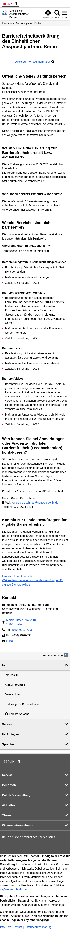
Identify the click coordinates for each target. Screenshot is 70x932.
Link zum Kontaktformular (17, 576)
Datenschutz (12, 694)
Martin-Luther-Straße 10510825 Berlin (21, 622)
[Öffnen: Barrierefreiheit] (48, 14)
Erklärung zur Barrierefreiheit (22, 704)
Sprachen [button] (8, 744)
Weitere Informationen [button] (17, 825)
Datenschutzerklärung (37, 927)
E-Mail (10, 641)
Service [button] (7, 724)
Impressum (12, 675)
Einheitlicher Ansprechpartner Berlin (21, 23)
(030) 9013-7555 (22, 629)
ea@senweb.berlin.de (13, 889)
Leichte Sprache (17, 714)
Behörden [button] (9, 785)
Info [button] (4, 665)
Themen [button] (7, 815)
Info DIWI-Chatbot (11, 927)
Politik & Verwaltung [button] (16, 795)
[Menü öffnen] (64, 14)
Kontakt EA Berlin (16, 684)
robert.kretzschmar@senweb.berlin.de (34, 502)
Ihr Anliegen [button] (10, 734)
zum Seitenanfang (51, 655)
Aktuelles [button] (8, 805)
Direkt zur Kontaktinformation (34, 61)
